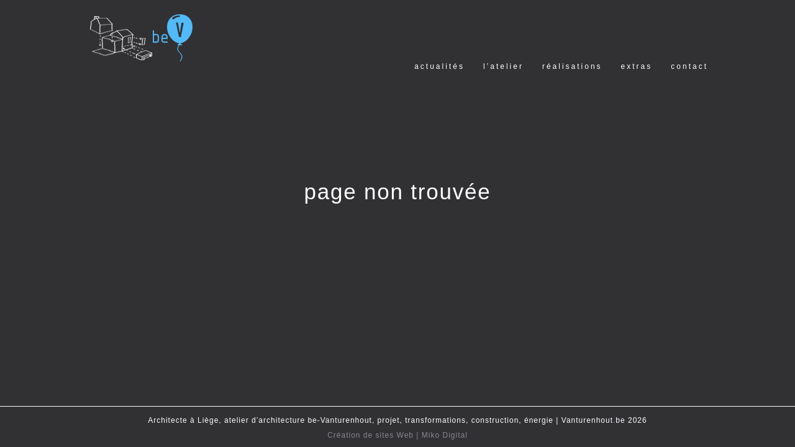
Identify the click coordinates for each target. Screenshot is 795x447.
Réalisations (572, 66)
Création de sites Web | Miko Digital (397, 435)
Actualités (439, 66)
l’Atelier (503, 66)
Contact (689, 66)
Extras (637, 66)
